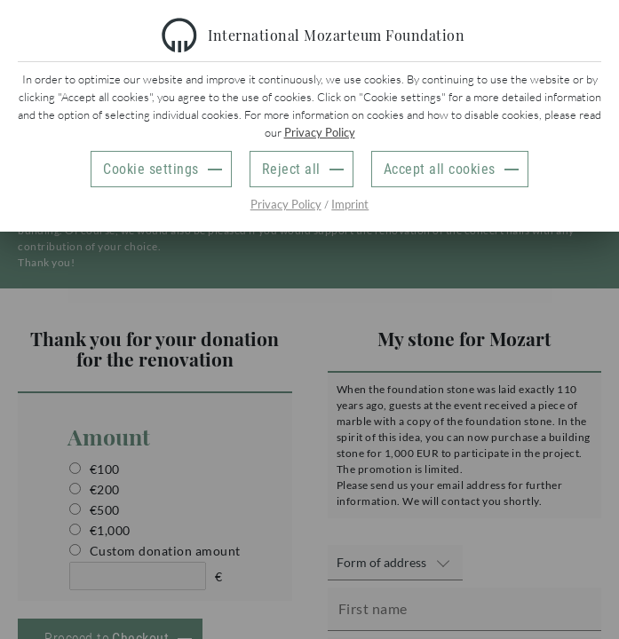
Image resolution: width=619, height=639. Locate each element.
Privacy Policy (319, 132)
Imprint (350, 204)
